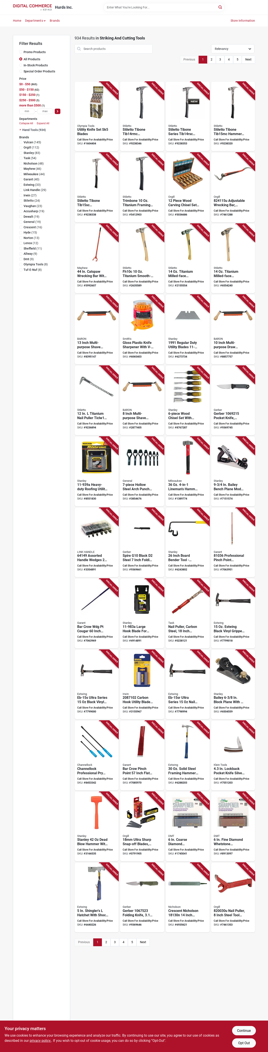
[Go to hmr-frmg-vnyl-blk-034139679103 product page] (97, 684)
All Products (32, 59)
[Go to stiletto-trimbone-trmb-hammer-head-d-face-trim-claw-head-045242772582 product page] (142, 187)
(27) (30, 195)
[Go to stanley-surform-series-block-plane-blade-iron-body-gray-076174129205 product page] (233, 684)
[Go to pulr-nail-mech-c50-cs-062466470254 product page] (188, 613)
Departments (34, 20)
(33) (32, 184)
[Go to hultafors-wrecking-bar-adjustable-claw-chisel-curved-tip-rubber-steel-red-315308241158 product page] (233, 187)
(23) (33, 206)
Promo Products (35, 52)
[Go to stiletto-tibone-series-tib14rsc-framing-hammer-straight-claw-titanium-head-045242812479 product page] (188, 116)
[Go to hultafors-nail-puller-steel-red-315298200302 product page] (233, 897)
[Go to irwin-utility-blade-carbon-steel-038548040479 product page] (142, 684)
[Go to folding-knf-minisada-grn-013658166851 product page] (142, 897)
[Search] (220, 7)
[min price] (26, 111)
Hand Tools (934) (34, 130)
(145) (32, 142)
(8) (36, 264)
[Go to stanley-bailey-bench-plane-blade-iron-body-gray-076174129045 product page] (233, 471)
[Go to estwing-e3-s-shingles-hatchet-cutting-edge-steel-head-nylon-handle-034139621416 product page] (97, 897)
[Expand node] (21, 130)
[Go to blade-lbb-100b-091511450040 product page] (142, 826)
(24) (32, 200)
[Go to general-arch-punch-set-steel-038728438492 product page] (142, 471)
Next (248, 59)
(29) (35, 190)
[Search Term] (164, 7)
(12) (31, 243)
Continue (244, 1031)
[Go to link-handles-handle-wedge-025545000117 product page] (97, 542)
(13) (31, 238)
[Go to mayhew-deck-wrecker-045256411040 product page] (97, 258)
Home (17, 20)
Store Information (243, 20)
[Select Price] (57, 111)
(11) (33, 248)
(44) (34, 174)
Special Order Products (39, 71)
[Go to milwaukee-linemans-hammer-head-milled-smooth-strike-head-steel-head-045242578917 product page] (188, 471)
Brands (55, 20)
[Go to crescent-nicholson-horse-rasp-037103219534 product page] (188, 897)
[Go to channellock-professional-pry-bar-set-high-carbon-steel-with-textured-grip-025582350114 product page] (97, 755)
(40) (31, 179)
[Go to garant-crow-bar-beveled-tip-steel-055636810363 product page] (233, 542)
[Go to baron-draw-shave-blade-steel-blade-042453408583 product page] (97, 329)
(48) (34, 163)
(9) (30, 253)
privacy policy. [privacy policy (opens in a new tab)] (40, 1041)
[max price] (45, 111)
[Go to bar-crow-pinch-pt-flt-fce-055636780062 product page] (142, 755)
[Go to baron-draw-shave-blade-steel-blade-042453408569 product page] (142, 400)
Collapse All (26, 123)
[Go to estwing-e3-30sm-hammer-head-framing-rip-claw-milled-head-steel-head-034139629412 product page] (188, 755)
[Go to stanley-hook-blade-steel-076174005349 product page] (142, 613)
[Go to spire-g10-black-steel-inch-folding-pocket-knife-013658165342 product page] (142, 542)
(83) (32, 153)
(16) (33, 227)
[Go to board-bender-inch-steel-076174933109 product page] (188, 542)
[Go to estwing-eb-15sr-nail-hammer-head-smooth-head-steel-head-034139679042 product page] (188, 684)
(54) (30, 158)
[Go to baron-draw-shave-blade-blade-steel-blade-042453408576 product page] (233, 329)
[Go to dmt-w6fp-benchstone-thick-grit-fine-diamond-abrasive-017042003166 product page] (233, 826)
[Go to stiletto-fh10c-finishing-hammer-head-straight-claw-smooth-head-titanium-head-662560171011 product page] (142, 258)
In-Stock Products (36, 65)
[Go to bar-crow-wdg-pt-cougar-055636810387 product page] (97, 613)
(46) (32, 168)
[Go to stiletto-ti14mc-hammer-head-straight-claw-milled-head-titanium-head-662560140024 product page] (188, 258)
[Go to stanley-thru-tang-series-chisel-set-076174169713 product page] (188, 400)
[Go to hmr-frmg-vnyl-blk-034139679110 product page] (233, 613)
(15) (30, 232)
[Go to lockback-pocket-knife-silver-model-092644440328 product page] (233, 755)
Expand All (43, 123)
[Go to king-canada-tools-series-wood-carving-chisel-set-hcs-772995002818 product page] (188, 187)
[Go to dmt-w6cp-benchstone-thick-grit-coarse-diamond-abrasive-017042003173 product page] (188, 826)
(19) (34, 211)
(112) (31, 147)
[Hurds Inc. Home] (32, 7)
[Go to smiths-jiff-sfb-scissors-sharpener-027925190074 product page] (142, 329)
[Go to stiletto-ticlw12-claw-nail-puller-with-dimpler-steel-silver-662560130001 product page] (97, 400)
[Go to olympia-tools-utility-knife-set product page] (97, 116)
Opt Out (244, 1043)
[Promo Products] (20, 51)
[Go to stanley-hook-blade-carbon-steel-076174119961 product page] (188, 329)
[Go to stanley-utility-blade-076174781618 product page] (97, 471)
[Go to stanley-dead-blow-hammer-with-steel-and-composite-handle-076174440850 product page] (97, 826)
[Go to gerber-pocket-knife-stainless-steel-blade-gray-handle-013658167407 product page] (233, 400)
